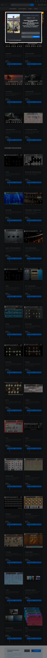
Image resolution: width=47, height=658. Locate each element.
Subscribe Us (36, 36)
